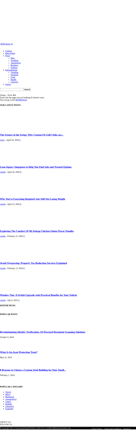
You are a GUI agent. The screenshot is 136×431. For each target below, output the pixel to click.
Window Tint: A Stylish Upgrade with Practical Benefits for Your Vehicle (38, 295)
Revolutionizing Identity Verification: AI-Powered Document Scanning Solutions (42, 332)
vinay (2, 140)
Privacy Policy (97, 429)
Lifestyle (14, 82)
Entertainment (11, 70)
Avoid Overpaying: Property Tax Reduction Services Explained (33, 263)
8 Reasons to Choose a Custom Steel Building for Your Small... (33, 370)
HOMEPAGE (21, 100)
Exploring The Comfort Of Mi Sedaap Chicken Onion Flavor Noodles (37, 231)
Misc (13, 58)
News (7, 56)
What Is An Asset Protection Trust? (18, 352)
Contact (8, 51)
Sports (8, 84)
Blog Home (10, 53)
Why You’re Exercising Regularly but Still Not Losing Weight (32, 199)
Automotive (16, 63)
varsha (3, 172)
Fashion (14, 68)
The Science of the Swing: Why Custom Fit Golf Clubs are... (31, 134)
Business (14, 65)
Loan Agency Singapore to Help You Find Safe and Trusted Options (36, 167)
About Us (127, 429)
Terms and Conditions (112, 429)
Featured (14, 75)
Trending (14, 60)
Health (13, 79)
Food (13, 77)
